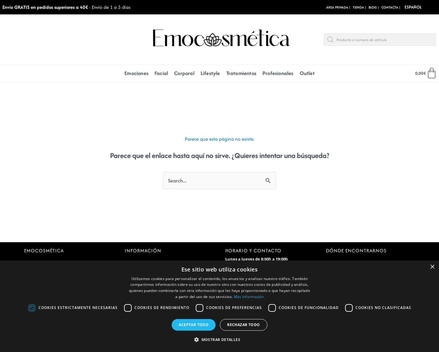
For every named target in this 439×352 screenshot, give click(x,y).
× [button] (432, 267)
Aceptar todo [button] (194, 324)
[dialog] (219, 306)
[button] (219, 340)
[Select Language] (422, 7)
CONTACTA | (390, 7)
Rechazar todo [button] (243, 324)
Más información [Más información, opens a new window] (249, 296)
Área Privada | (338, 7)
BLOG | (374, 7)
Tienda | (359, 7)
